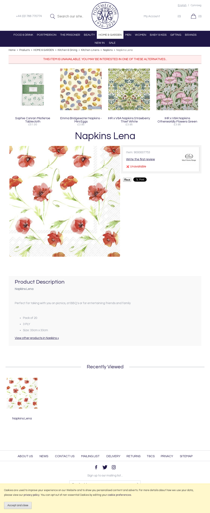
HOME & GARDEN (110, 34)
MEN (128, 34)
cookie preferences (119, 495)
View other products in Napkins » (37, 338)
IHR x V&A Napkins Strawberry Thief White (129, 120)
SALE (112, 42)
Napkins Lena (22, 418)
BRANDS (190, 34)
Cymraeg (196, 5)
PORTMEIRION (46, 34)
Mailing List (90, 456)
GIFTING (175, 34)
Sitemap (186, 456)
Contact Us (64, 456)
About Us (25, 456)
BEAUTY (89, 34)
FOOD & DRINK (23, 34)
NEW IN (100, 42)
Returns (133, 456)
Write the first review (140, 159)
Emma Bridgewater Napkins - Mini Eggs (81, 120)
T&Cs (151, 456)
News (44, 456)
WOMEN (140, 34)
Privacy (167, 456)
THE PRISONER (70, 34)
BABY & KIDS (158, 34)
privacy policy (31, 495)
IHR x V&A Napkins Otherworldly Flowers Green (177, 120)
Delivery (113, 456)
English (182, 5)
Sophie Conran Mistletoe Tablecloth (32, 120)
